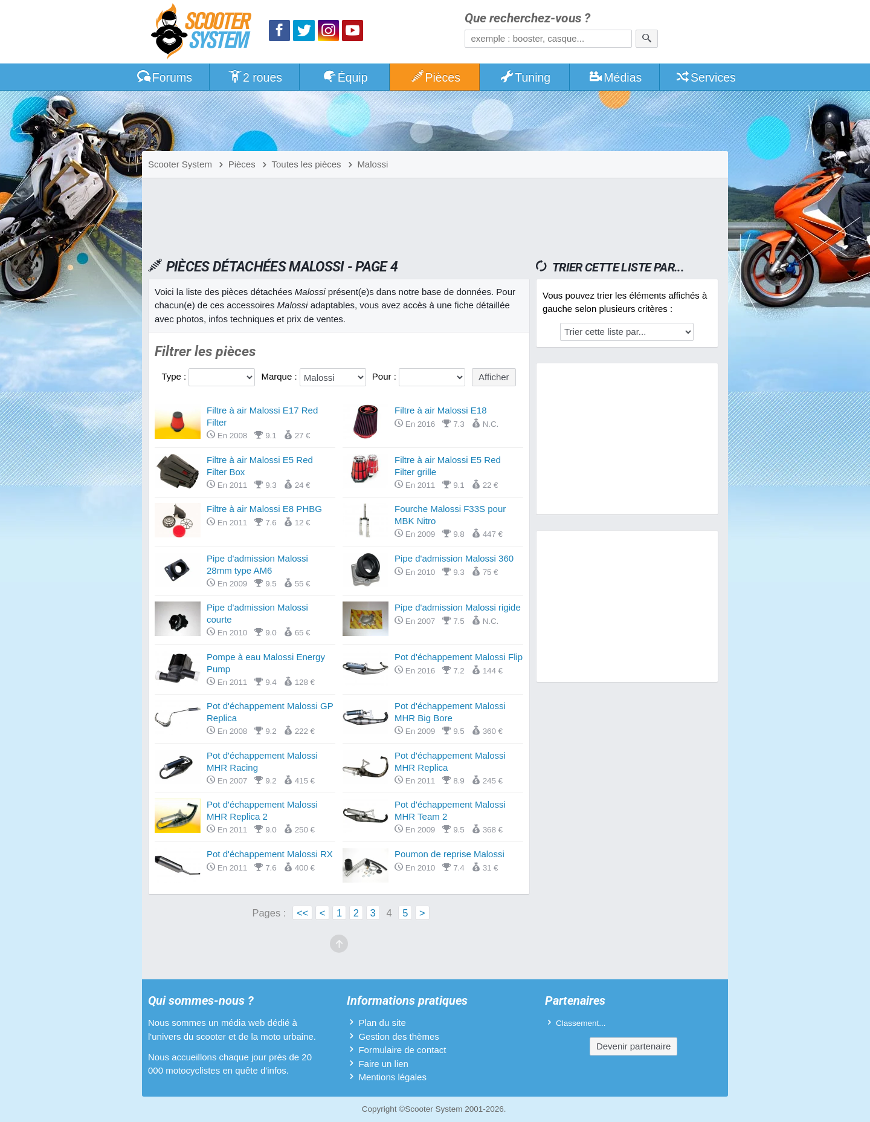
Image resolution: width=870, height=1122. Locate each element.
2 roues (254, 77)
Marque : (280, 376)
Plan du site (381, 1022)
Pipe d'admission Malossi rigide (458, 607)
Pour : (385, 376)
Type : (174, 376)
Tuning (525, 77)
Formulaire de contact (402, 1050)
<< (302, 912)
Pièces (435, 77)
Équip (345, 77)
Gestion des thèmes (398, 1036)
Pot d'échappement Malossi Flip (459, 657)
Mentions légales (392, 1077)
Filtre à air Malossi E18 (441, 410)
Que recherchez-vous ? (527, 18)
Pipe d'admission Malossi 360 (454, 558)
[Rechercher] (647, 39)
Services (705, 77)
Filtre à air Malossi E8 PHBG (264, 509)
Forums (164, 77)
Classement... (581, 1023)
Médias (615, 77)
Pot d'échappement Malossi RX (270, 854)
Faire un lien (383, 1064)
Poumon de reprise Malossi (449, 854)
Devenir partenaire (633, 1046)
